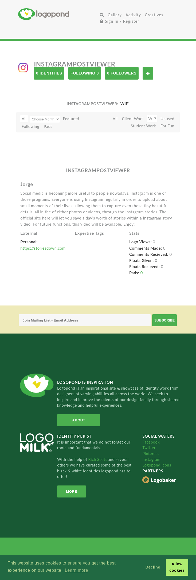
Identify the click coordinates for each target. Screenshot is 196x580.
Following (30, 126)
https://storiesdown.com (42, 248)
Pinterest (150, 453)
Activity (133, 15)
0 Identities (49, 73)
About (77, 420)
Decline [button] (153, 567)
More (70, 491)
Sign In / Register (119, 21)
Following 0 (84, 73)
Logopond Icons (156, 465)
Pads (48, 126)
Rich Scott (98, 459)
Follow (148, 73)
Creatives (154, 15)
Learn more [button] (76, 570)
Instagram (151, 459)
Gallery (115, 15)
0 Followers (121, 73)
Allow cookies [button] (177, 567)
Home (58, 14)
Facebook (151, 442)
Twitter (148, 447)
